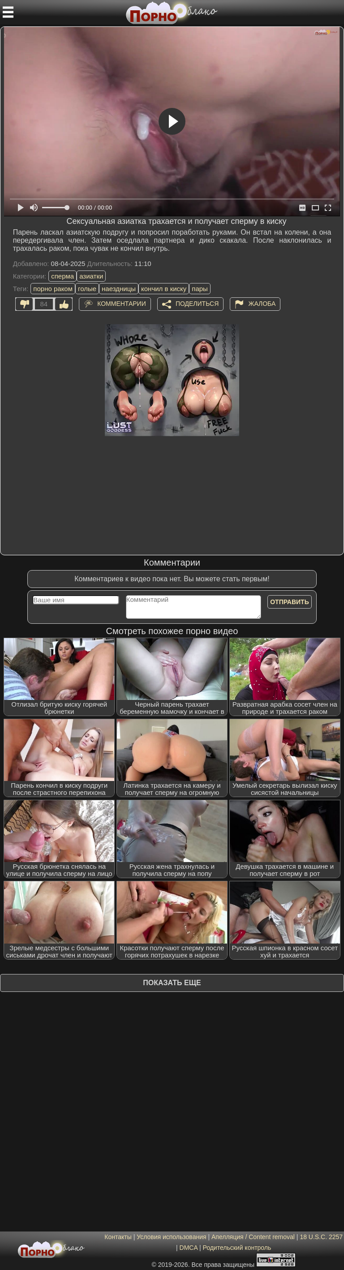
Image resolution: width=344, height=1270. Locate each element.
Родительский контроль (236, 1247)
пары (200, 288)
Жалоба (261, 303)
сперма (62, 276)
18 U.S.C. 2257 (321, 1236)
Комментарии (121, 303)
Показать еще (172, 983)
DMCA (189, 1247)
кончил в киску (163, 288)
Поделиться (197, 303)
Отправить (289, 601)
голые (87, 288)
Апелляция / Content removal (253, 1236)
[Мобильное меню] (8, 12)
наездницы (119, 288)
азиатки (91, 276)
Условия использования (171, 1236)
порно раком (53, 288)
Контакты (117, 1236)
